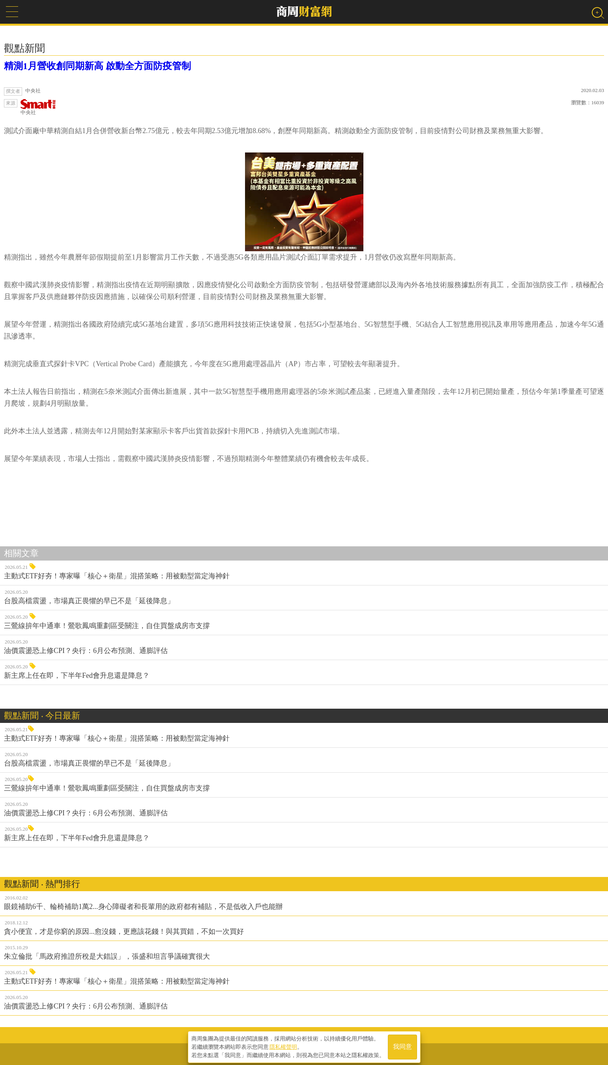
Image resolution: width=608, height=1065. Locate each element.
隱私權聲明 (283, 1045)
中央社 (38, 107)
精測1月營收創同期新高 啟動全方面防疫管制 (97, 66)
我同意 (402, 1045)
